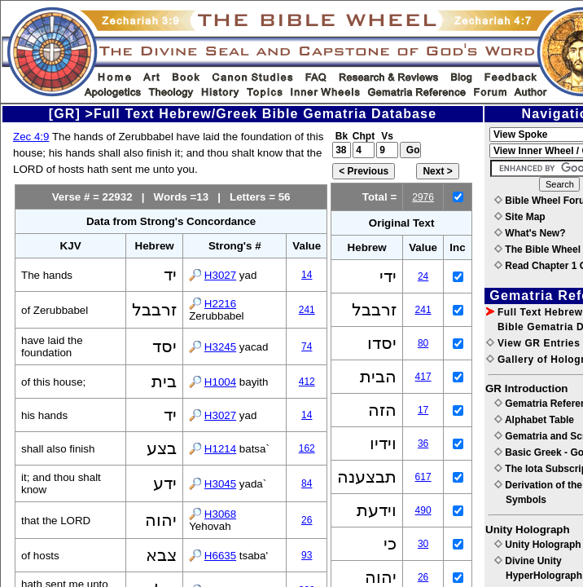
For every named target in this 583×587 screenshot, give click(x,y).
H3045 (220, 484)
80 (423, 343)
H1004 (220, 382)
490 (423, 510)
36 (423, 443)
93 (306, 555)
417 (423, 376)
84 (306, 483)
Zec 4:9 (31, 136)
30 (423, 543)
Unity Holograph (537, 544)
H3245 (220, 347)
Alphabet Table (534, 420)
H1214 (220, 449)
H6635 (220, 555)
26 (306, 520)
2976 (423, 197)
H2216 (220, 304)
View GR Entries (533, 343)
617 (423, 477)
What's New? (530, 233)
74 (306, 346)
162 (307, 448)
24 (423, 276)
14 (306, 274)
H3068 (220, 514)
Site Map (520, 217)
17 (423, 410)
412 (307, 381)
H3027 (220, 275)
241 (307, 310)
